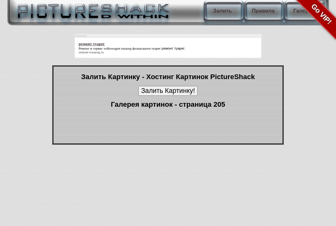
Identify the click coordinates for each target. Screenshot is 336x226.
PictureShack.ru (92, 9)
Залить (222, 11)
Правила (263, 11)
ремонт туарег (173, 48)
